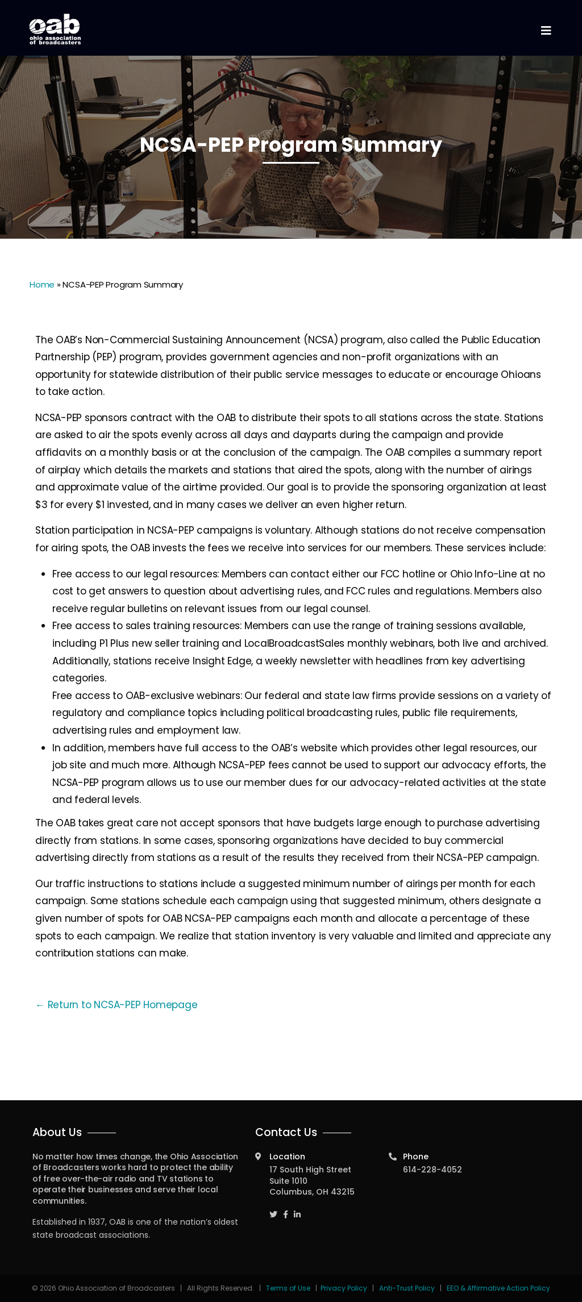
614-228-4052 (432, 1169)
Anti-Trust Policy (407, 1288)
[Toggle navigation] (545, 31)
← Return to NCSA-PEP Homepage (116, 1005)
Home (42, 284)
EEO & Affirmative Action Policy (498, 1288)
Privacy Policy (344, 1288)
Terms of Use (289, 1288)
